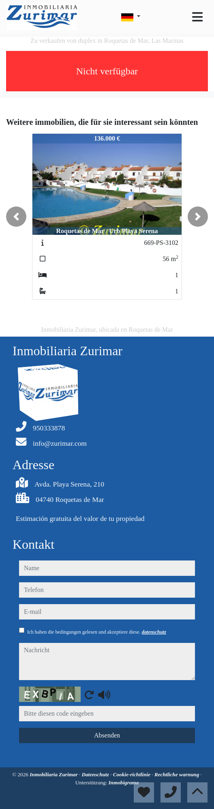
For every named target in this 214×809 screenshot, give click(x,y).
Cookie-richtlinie (132, 774)
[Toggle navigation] (197, 17)
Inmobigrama (123, 783)
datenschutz (154, 632)
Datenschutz (95, 774)
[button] (16, 216)
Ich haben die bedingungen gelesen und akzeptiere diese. (96, 632)
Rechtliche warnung (177, 774)
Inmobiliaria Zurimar (54, 774)
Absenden (107, 735)
